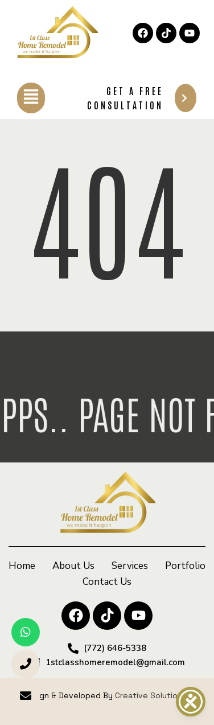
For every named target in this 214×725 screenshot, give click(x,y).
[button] (31, 98)
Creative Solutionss (153, 695)
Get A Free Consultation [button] (141, 98)
